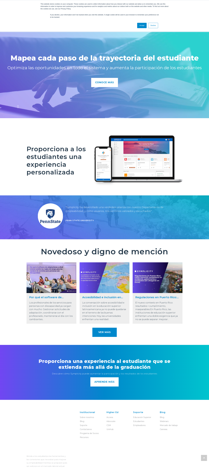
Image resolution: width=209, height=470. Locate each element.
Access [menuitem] (109, 417)
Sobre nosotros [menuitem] (87, 417)
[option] (104, 217)
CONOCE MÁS (104, 82)
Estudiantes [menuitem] (138, 421)
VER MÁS (104, 332)
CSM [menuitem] (108, 425)
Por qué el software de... (46, 297)
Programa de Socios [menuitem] (89, 433)
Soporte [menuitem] (83, 425)
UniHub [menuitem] (110, 429)
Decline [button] (153, 25)
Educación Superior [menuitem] (142, 417)
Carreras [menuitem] (163, 429)
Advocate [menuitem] (110, 421)
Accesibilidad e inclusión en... (102, 297)
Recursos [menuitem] (84, 437)
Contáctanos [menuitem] (86, 429)
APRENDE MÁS (104, 381)
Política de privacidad (116, 463)
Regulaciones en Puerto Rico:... (157, 297)
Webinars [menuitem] (164, 421)
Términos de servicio (92, 463)
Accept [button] (141, 25)
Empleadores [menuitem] (139, 425)
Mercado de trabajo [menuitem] (169, 425)
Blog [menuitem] (82, 421)
